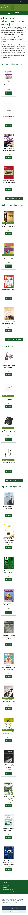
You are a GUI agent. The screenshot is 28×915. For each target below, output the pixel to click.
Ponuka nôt (14, 13)
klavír (17, 36)
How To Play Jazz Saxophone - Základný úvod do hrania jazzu (8, 862)
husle (20, 36)
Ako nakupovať (6, 885)
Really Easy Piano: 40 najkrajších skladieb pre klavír (9, 150)
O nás (4, 894)
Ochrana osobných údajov (9, 892)
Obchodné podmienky (8, 889)
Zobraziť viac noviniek (14, 198)
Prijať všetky (14, 908)
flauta (2, 38)
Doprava (5, 887)
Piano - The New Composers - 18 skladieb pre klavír (8, 766)
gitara (13, 36)
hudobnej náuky (5, 39)
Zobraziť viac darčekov (14, 480)
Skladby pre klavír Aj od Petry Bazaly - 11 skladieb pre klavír (8, 637)
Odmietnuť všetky (14, 911)
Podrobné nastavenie (7, 904)
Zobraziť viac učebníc (14, 339)
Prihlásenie (23, 2)
